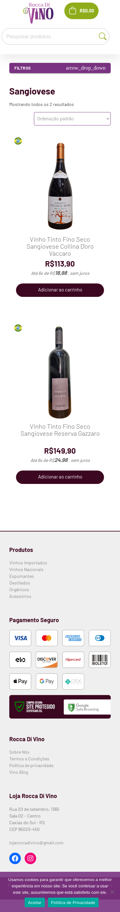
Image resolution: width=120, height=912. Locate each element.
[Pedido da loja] (72, 118)
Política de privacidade (31, 765)
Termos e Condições (29, 758)
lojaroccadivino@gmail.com (36, 842)
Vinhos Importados (28, 562)
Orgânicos (19, 589)
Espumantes (21, 576)
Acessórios (20, 596)
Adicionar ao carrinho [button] (60, 289)
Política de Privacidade (73, 902)
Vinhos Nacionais (26, 569)
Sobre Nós (19, 752)
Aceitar (34, 902)
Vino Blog (18, 772)
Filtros (60, 68)
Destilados (19, 582)
